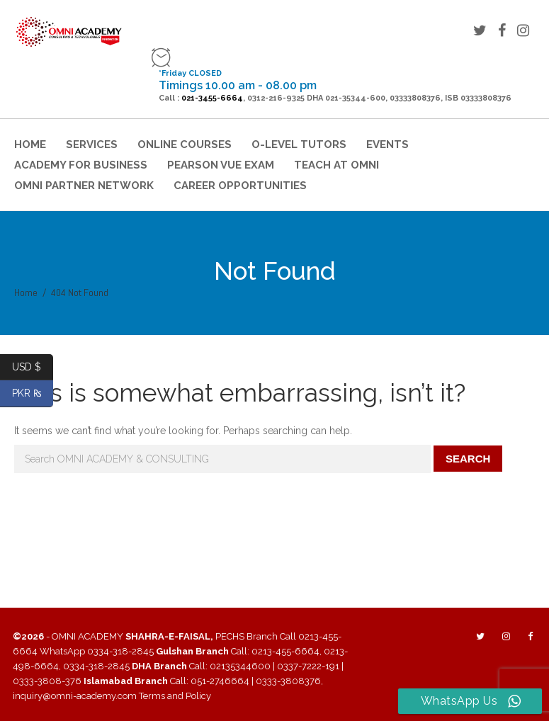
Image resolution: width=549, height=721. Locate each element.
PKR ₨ (33, 393)
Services (92, 144)
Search (468, 459)
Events (387, 144)
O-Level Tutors (298, 144)
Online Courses (184, 144)
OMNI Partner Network (84, 185)
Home (30, 144)
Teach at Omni (336, 165)
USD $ (32, 367)
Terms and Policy (175, 696)
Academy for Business (80, 165)
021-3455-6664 (212, 98)
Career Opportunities (240, 185)
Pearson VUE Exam (220, 165)
